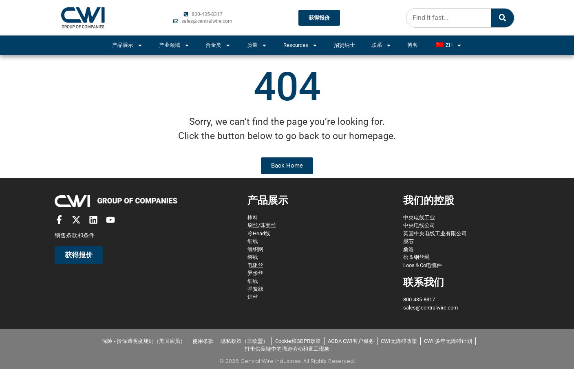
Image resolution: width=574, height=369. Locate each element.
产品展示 (127, 45)
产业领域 (174, 45)
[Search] (502, 18)
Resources (300, 45)
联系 (381, 45)
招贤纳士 (344, 45)
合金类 (218, 45)
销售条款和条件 (75, 235)
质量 (257, 45)
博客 (412, 45)
